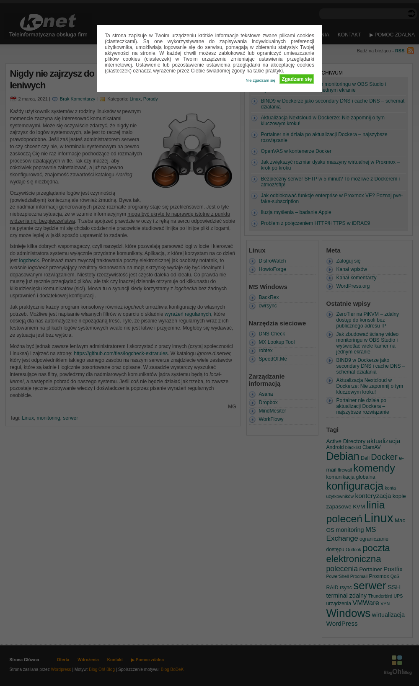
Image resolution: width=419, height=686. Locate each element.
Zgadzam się (297, 79)
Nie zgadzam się (260, 80)
